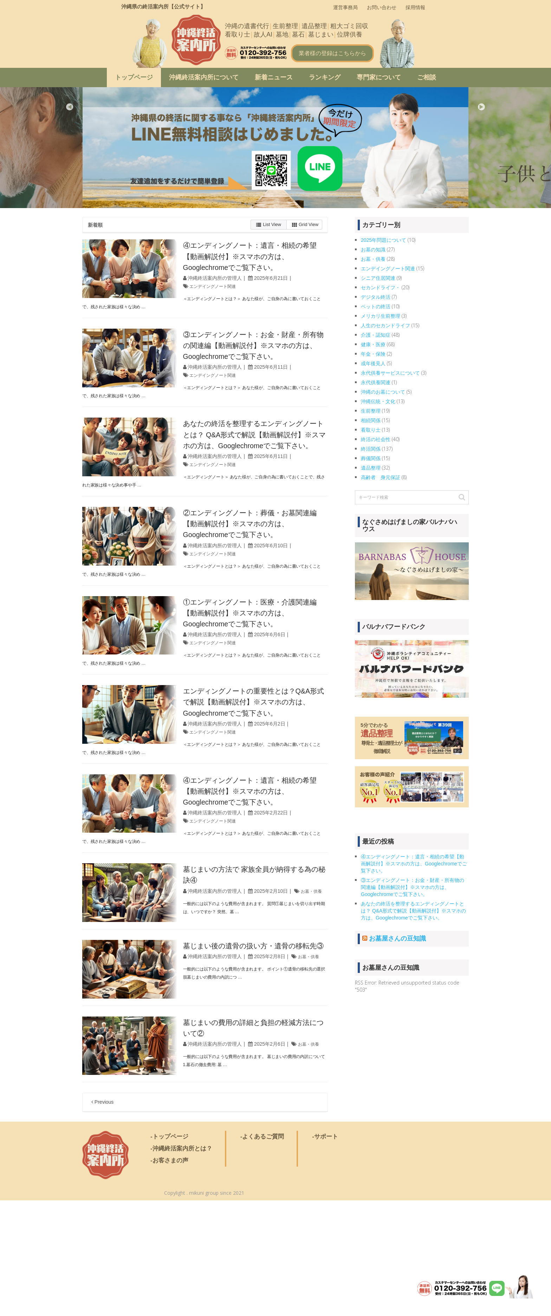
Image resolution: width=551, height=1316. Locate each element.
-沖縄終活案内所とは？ (181, 1263)
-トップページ (169, 1252)
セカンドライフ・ (380, 287)
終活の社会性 (375, 439)
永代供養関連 (375, 382)
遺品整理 (371, 468)
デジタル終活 (375, 297)
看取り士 (371, 430)
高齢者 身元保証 (380, 477)
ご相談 (426, 77)
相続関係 (371, 420)
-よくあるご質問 (262, 1252)
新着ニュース (274, 77)
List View (268, 224)
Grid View (305, 224)
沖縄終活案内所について (204, 77)
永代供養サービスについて (390, 373)
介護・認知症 (375, 335)
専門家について (379, 77)
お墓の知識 (373, 249)
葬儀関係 (371, 458)
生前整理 (371, 411)
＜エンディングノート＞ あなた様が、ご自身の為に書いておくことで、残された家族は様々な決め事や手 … (201, 519)
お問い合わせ (381, 7)
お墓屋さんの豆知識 (397, 938)
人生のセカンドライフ (385, 325)
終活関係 (371, 449)
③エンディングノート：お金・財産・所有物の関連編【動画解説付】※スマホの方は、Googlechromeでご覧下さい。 (412, 887)
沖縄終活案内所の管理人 (235, 289)
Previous (69, 106)
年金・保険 (373, 354)
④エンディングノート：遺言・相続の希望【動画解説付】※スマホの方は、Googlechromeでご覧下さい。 (414, 863)
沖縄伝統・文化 (378, 401)
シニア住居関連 (378, 278)
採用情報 (415, 7)
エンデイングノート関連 (237, 297)
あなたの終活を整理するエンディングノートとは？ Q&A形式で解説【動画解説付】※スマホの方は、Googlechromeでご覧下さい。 (265, 466)
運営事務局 (345, 7)
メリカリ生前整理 (380, 316)
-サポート (325, 1252)
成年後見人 (373, 363)
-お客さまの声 (169, 1275)
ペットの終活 (375, 306)
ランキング (325, 77)
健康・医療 (373, 344)
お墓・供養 (222, 976)
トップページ (134, 77)
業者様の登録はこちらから (332, 53)
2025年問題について (383, 240)
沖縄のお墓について (383, 392)
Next (481, 106)
